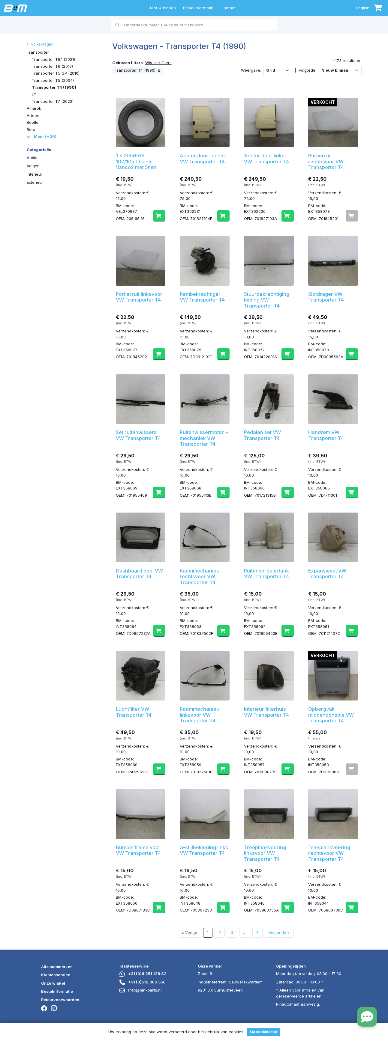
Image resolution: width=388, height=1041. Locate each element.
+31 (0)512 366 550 (142, 982)
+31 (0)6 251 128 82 (143, 973)
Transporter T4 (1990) (54, 87)
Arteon (33, 115)
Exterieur (35, 182)
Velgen (33, 165)
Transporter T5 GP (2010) (56, 73)
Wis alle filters (158, 62)
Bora (31, 129)
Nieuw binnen (163, 7)
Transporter (38, 52)
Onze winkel (53, 983)
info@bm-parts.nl (140, 990)
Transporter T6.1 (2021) (53, 59)
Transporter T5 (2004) (53, 80)
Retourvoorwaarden (60, 999)
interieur (34, 174)
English (362, 7)
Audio (32, 157)
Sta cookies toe (263, 1032)
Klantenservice (55, 974)
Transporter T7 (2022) (53, 101)
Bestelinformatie (198, 7)
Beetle (32, 122)
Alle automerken (57, 966)
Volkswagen (40, 44)
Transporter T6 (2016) (52, 66)
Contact (228, 7)
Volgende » (279, 932)
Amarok (34, 108)
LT (34, 94)
